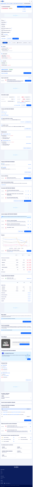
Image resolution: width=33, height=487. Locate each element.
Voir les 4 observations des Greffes (21, 102)
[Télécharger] (30, 191)
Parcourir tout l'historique (28, 420)
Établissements (19, 42)
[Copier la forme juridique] (11, 30)
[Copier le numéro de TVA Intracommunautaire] (6, 24)
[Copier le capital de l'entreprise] (14, 99)
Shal (4, 36)
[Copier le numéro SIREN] (5, 20)
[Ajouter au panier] (28, 81)
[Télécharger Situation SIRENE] (30, 99)
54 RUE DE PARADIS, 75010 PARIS (5, 32)
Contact (14, 42)
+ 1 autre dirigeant (5, 34)
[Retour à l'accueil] (16, 467)
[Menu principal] (31, 1)
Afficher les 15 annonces (28, 231)
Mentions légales (4, 38)
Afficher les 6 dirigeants (28, 172)
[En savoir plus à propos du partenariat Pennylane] (30, 439)
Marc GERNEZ (7, 375)
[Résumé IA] (26, 191)
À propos (1, 485)
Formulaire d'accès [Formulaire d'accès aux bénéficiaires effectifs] (3, 184)
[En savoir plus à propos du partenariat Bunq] (13, 439)
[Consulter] (28, 191)
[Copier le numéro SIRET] (6, 22)
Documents (30, 42)
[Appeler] (24, 9)
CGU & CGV (4, 485)
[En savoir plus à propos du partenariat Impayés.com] (30, 437)
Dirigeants (25, 42)
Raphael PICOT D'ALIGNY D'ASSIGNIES (14, 414)
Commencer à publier (29, 217)
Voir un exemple (11, 251)
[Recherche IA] (5, 42)
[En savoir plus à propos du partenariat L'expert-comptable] (13, 441)
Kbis (10, 42)
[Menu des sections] (1, 42)
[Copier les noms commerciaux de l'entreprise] (14, 101)
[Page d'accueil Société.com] (2, 1)
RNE (3, 36)
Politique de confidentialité (13, 485)
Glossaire (2, 478)
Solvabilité (24, 6)
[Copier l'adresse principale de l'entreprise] (10, 32)
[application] (16, 241)
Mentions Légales (17, 485)
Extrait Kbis (29, 105)
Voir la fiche (29, 164)
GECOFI (2, 34)
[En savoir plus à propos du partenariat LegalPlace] (13, 437)
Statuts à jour (9, 38)
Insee (2, 36)
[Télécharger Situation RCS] (30, 97)
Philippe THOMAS (5, 414)
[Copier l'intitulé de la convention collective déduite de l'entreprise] (14, 97)
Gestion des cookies (8, 485)
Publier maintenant (21, 231)
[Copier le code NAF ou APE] (11, 28)
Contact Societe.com (3, 477)
